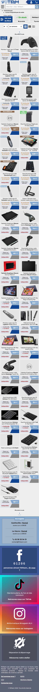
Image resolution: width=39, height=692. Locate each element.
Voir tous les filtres (8, 19)
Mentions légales (26, 680)
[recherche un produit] (18, 7)
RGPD (22, 676)
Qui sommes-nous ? (8, 676)
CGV (2, 680)
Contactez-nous (6, 683)
